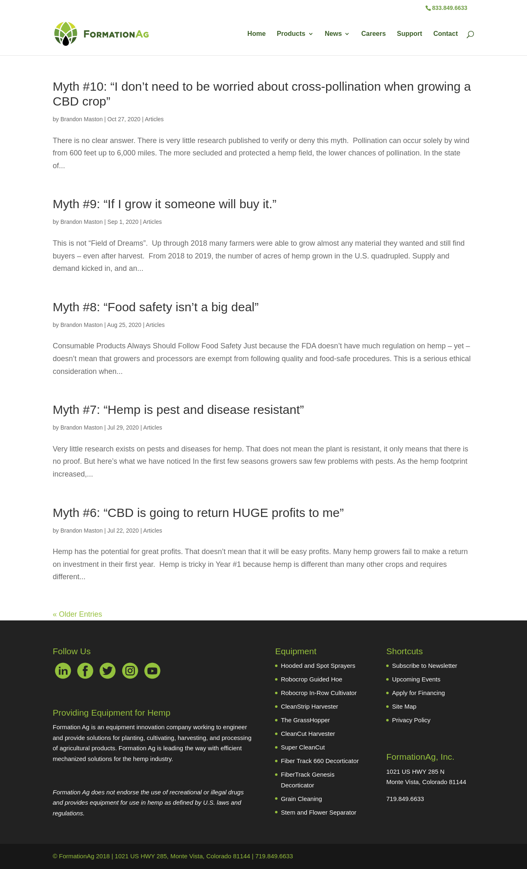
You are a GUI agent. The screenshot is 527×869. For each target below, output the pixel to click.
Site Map (404, 706)
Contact (445, 34)
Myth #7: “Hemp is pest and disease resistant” (178, 409)
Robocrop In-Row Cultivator (319, 692)
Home (256, 34)
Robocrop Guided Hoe (311, 679)
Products (291, 34)
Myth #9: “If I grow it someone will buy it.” (165, 204)
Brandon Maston (82, 119)
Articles (154, 119)
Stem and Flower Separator (318, 812)
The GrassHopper (305, 719)
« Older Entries (77, 614)
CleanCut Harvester (308, 733)
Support (409, 34)
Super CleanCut (303, 747)
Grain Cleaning (301, 798)
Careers (373, 34)
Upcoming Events (416, 679)
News (333, 34)
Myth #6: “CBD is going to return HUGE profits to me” (198, 512)
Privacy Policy (411, 719)
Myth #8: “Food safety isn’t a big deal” (156, 307)
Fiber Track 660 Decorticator (320, 760)
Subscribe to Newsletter (424, 665)
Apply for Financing (418, 692)
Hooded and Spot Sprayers (318, 665)
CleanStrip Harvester (309, 706)
